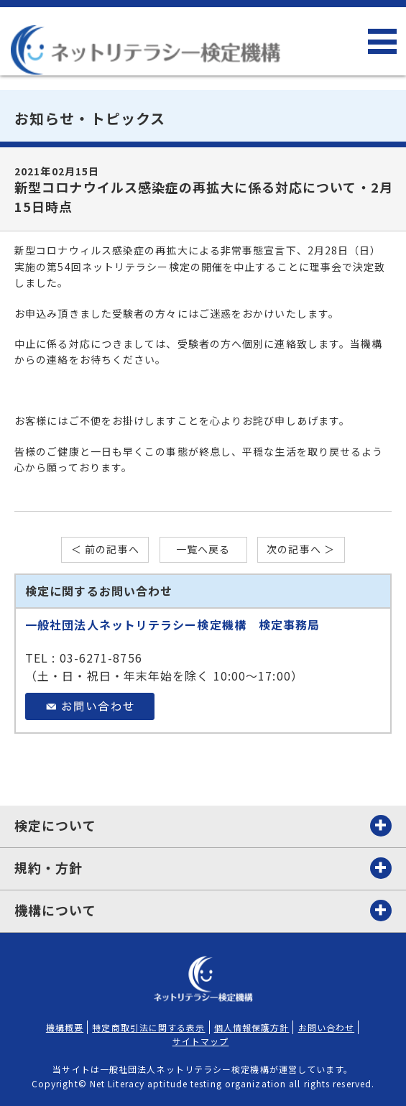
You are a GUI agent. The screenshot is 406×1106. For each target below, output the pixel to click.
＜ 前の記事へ (105, 549)
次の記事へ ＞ (301, 549)
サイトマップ (200, 1041)
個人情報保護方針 (252, 1027)
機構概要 (64, 1027)
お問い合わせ (326, 1027)
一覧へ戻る (203, 549)
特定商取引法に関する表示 (148, 1027)
